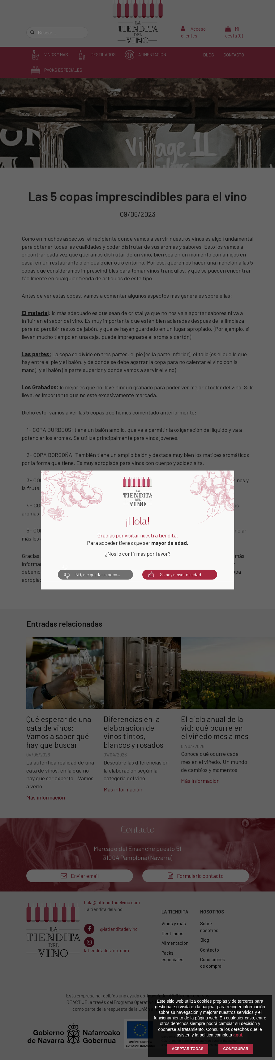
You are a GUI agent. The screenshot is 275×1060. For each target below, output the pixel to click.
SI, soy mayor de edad (174, 574)
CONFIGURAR (235, 1049)
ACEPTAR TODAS (187, 1049)
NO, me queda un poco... (92, 574)
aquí (237, 1034)
